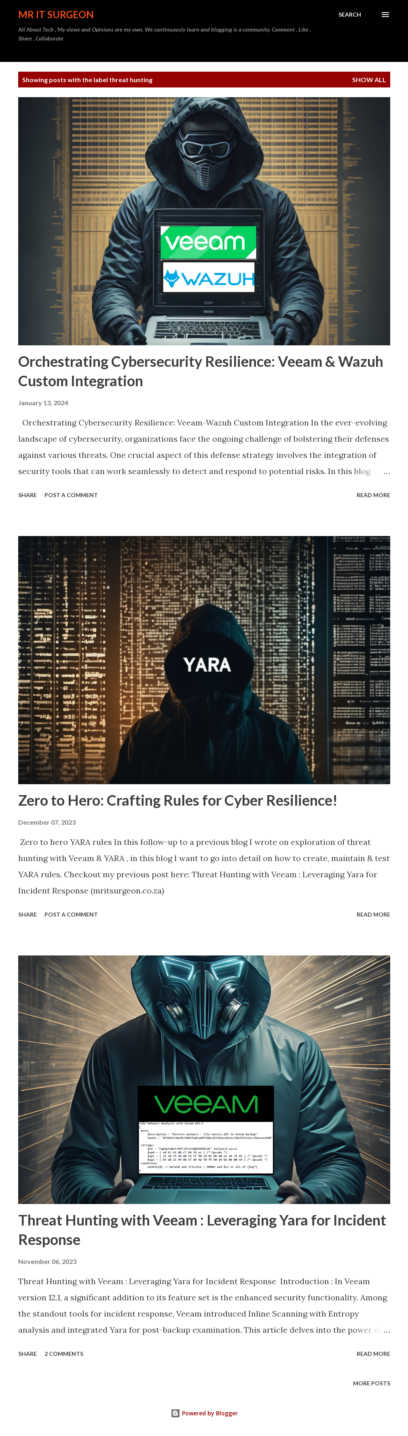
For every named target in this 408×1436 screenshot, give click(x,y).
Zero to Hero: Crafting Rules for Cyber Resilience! (178, 800)
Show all (369, 79)
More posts (371, 1383)
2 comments (63, 1353)
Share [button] (27, 494)
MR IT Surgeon (56, 14)
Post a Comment (71, 494)
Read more (373, 494)
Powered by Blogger (204, 1413)
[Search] (349, 14)
